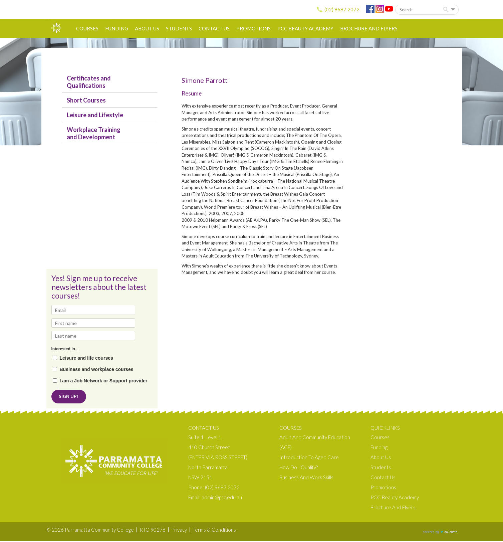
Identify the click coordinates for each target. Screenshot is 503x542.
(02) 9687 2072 (341, 9)
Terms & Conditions (214, 531)
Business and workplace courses (97, 369)
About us (147, 28)
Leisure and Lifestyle (95, 115)
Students (179, 28)
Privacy (179, 531)
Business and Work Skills (306, 479)
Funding (116, 28)
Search (447, 10)
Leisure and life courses (86, 358)
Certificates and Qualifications (89, 81)
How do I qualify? (298, 469)
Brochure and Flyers (369, 28)
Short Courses (86, 100)
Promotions (253, 28)
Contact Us (214, 28)
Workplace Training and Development (93, 133)
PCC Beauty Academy (305, 28)
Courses (87, 28)
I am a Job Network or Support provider (104, 380)
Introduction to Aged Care (309, 459)
